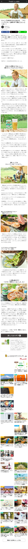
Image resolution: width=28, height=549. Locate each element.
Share (5, 32)
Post (14, 32)
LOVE (15, 413)
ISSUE (2, 387)
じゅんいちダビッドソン (16, 340)
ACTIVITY (2, 374)
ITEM (15, 374)
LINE (22, 32)
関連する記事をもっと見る (14, 540)
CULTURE (16, 362)
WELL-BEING (17, 425)
